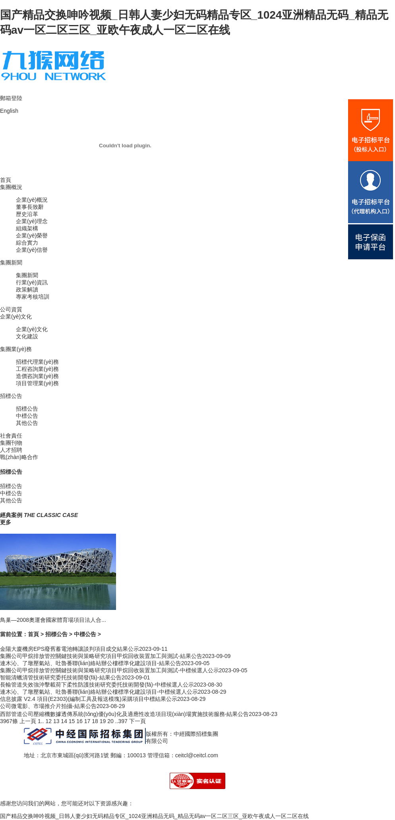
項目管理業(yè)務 (37, 383)
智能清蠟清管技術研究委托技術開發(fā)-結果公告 (61, 677)
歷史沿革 (27, 214)
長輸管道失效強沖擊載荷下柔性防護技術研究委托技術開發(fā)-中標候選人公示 (97, 684)
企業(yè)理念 (32, 221)
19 (103, 721)
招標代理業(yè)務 (37, 362)
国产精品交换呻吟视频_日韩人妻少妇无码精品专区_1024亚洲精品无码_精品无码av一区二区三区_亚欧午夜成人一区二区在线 (154, 816)
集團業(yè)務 (16, 349)
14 (64, 721)
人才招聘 (11, 450)
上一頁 (27, 721)
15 (72, 721)
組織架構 (27, 228)
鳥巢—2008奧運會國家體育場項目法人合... (53, 620)
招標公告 (11, 396)
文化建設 (27, 336)
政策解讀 (27, 289)
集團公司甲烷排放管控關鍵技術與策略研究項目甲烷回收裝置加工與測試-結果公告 (101, 656)
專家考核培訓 (32, 296)
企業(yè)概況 (32, 200)
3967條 (9, 721)
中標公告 (27, 416)
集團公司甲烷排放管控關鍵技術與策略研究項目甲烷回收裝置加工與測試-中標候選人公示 (109, 670)
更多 (5, 522)
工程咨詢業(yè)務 (37, 369)
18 (95, 721)
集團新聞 (11, 262)
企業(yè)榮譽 (32, 235)
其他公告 (27, 423)
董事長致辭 (30, 207)
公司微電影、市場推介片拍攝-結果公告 (48, 706)
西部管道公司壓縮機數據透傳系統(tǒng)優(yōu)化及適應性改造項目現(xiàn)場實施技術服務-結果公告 (124, 714)
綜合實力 (27, 242)
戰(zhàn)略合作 (19, 457)
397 (122, 721)
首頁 (5, 180)
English (9, 111)
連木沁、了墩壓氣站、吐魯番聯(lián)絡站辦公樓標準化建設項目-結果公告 (90, 663)
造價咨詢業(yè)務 (37, 376)
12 (48, 721)
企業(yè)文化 (16, 316)
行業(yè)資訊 (32, 282)
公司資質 (11, 309)
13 (56, 721)
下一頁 (137, 721)
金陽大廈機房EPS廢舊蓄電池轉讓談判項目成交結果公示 (69, 649)
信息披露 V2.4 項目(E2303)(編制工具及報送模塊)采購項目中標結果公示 (88, 699)
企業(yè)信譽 (32, 250)
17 (87, 721)
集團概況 (11, 187)
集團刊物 (11, 443)
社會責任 (11, 435)
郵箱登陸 (11, 98)
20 (110, 721)
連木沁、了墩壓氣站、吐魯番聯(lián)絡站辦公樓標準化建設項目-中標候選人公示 (99, 692)
